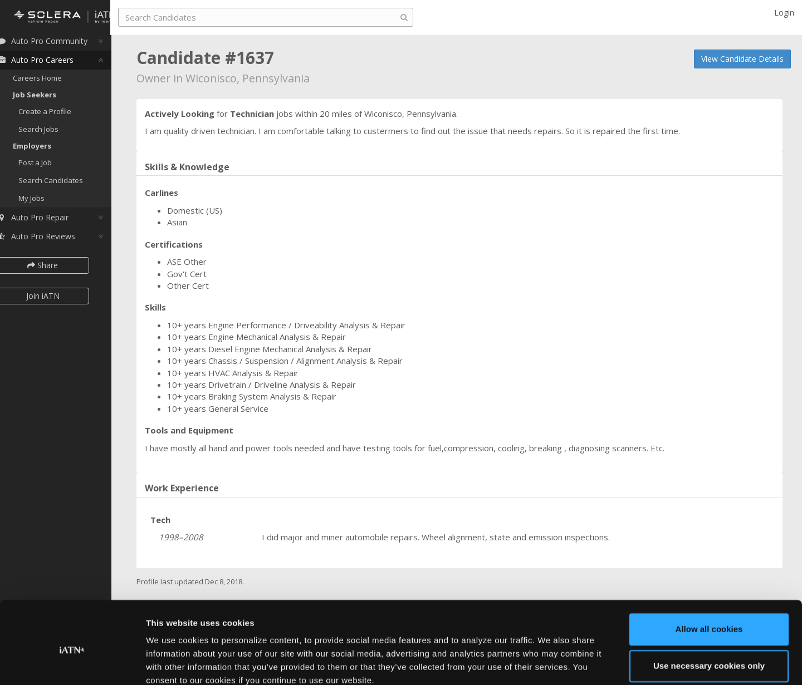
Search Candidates (64, 184)
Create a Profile (58, 115)
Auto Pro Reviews (50, 239)
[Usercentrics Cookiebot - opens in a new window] (72, 663)
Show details (172, 663)
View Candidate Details (742, 58)
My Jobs (45, 201)
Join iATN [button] (57, 299)
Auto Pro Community (56, 44)
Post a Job (49, 166)
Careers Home (51, 81)
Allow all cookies (709, 581)
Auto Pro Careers (49, 63)
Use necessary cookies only (709, 617)
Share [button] (57, 268)
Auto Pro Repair (46, 220)
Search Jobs (52, 132)
